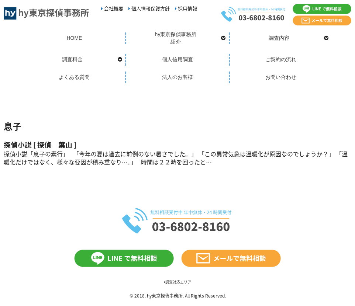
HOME (74, 38)
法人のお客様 (177, 77)
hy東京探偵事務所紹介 (176, 38)
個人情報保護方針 (149, 8)
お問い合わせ (280, 77)
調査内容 (279, 38)
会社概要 (112, 8)
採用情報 (186, 8)
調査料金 (72, 59)
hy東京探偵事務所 (165, 295)
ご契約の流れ (280, 59)
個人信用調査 (177, 59)
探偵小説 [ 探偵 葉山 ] (43, 144)
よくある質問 (74, 77)
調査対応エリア (177, 282)
